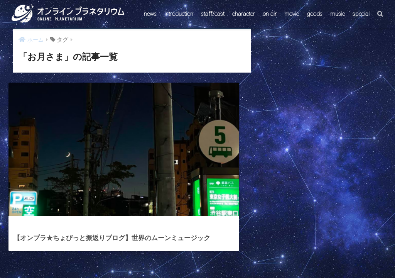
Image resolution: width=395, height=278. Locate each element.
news (150, 13)
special (361, 13)
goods (314, 13)
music (337, 13)
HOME (197, 236)
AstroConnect (203, 252)
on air (270, 13)
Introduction (178, 13)
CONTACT (168, 252)
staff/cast (213, 13)
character (243, 13)
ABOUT (234, 252)
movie (291, 13)
